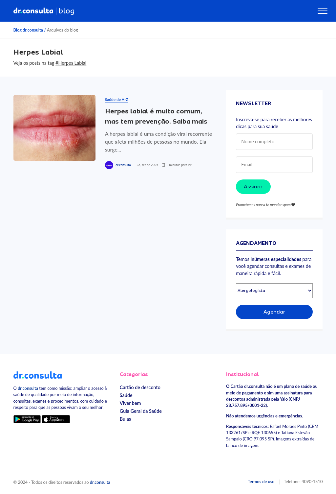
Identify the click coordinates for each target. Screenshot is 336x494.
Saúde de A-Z (116, 99)
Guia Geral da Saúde (141, 411)
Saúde (126, 395)
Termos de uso (261, 481)
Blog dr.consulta (28, 30)
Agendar (274, 312)
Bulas (125, 419)
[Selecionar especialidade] (274, 290)
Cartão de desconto (140, 387)
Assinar (253, 187)
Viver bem (130, 403)
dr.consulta (123, 165)
